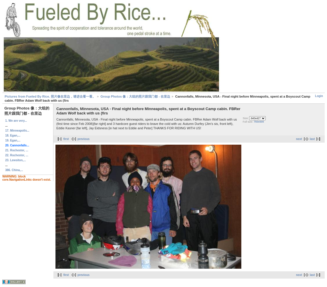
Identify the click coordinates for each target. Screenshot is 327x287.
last (312, 139)
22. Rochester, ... (16, 155)
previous (84, 139)
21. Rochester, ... (16, 150)
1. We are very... (16, 120)
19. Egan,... (12, 140)
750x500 (259, 121)
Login (319, 96)
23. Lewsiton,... (15, 160)
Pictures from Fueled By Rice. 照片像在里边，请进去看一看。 (50, 96)
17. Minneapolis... (17, 130)
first (66, 139)
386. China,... (14, 170)
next (299, 139)
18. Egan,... (12, 135)
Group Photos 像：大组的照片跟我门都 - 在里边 (135, 96)
